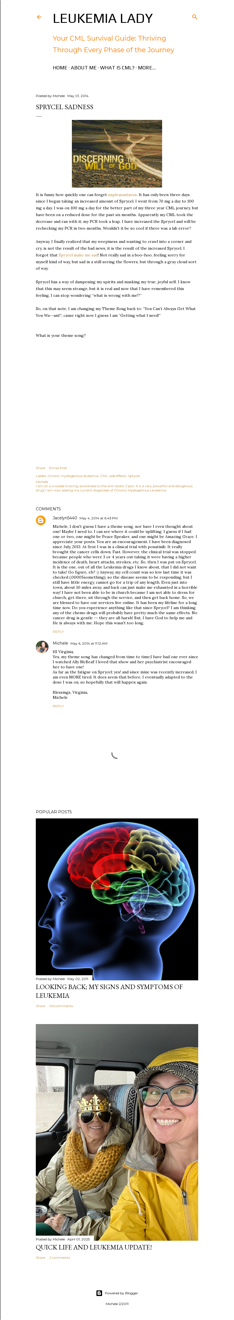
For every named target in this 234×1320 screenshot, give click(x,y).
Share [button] (40, 468)
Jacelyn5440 (65, 517)
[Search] (194, 15)
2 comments (59, 1257)
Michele (60, 643)
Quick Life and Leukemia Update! (94, 1247)
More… (147, 68)
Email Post (58, 468)
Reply (58, 631)
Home (60, 68)
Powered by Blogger (117, 1293)
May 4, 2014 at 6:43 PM (99, 518)
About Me (84, 68)
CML (104, 476)
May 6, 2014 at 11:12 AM (88, 643)
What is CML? (117, 68)
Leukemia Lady (103, 18)
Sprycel (134, 476)
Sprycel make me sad (78, 255)
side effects (117, 476)
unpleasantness (122, 194)
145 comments (61, 1006)
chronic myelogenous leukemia (73, 476)
